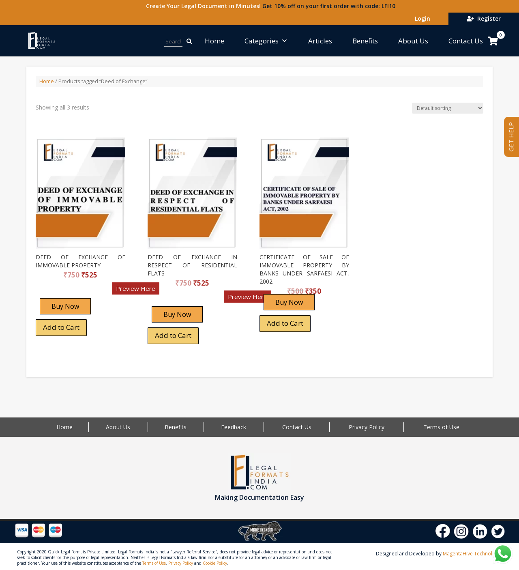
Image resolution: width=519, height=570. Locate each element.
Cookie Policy (215, 563)
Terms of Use (441, 427)
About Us (413, 40)
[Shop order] (447, 108)
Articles (320, 40)
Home (214, 40)
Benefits (365, 40)
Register (484, 18)
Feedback (233, 427)
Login (421, 18)
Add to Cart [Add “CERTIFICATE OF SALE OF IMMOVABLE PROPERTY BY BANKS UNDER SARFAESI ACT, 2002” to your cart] (285, 323)
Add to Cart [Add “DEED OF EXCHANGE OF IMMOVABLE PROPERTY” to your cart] (61, 327)
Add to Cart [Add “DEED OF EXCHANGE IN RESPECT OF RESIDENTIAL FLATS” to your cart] (173, 335)
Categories (266, 40)
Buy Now (65, 306)
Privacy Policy (366, 427)
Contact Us (465, 40)
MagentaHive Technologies (474, 553)
